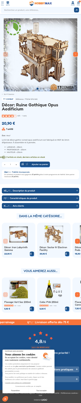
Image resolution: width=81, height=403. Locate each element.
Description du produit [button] (19, 190)
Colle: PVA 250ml (49, 302)
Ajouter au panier (35, 164)
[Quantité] (10, 164)
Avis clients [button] (14, 205)
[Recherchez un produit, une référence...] (38, 10)
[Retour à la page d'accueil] (40, 3)
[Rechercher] (76, 10)
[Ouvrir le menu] (2, 3)
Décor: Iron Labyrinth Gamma (15, 248)
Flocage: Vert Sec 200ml (17, 302)
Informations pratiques (58, 369)
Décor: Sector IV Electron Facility (53, 248)
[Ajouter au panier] (32, 309)
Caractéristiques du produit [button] (20, 198)
